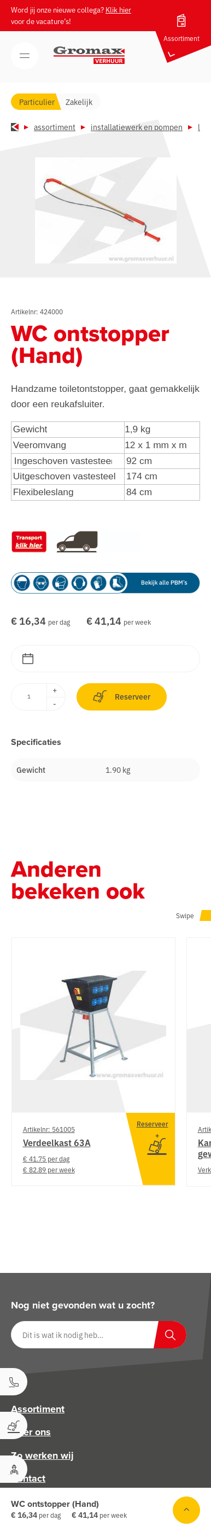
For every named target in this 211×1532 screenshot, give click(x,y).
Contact (28, 1478)
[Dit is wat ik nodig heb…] (98, 1334)
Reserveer (121, 696)
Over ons (31, 1432)
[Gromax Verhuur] (89, 55)
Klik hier (118, 9)
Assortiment (54, 126)
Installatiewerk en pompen (137, 126)
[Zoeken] (170, 1334)
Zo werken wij (42, 1455)
